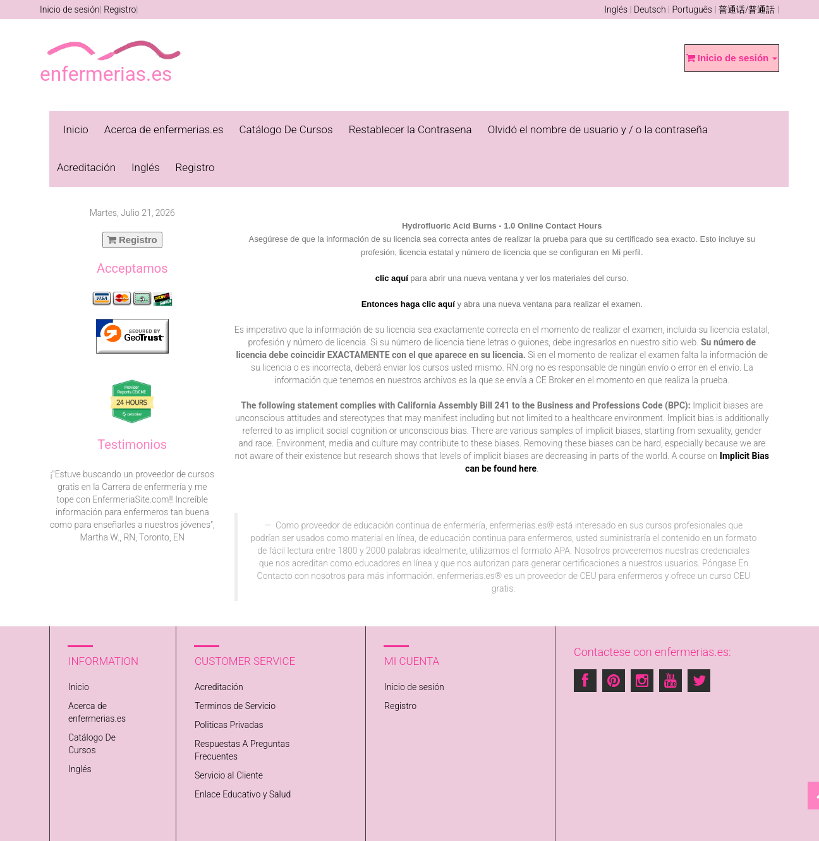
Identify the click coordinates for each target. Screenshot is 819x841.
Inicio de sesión (70, 9)
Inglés (616, 9)
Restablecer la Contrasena (410, 129)
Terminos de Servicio (235, 706)
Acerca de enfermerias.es (164, 129)
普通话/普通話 (747, 9)
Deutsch (650, 9)
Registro (120, 9)
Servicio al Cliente (229, 775)
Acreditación (86, 167)
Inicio (75, 129)
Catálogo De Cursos (286, 129)
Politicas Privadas (229, 725)
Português (692, 9)
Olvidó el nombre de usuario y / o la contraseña (598, 129)
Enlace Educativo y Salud (243, 794)
